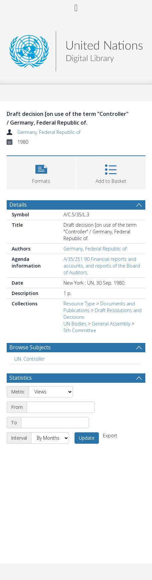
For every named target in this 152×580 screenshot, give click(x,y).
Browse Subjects (30, 347)
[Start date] (61, 407)
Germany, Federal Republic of (49, 132)
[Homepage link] (76, 49)
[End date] (55, 422)
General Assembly (111, 323)
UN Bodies (75, 323)
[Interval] (50, 438)
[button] (41, 172)
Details (18, 204)
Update (87, 438)
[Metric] (51, 391)
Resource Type (79, 303)
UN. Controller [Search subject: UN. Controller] (29, 359)
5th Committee (79, 330)
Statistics (20, 377)
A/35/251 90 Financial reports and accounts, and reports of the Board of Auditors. (101, 266)
